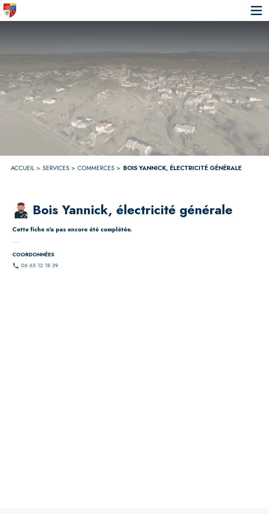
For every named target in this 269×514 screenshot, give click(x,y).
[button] (21, 210)
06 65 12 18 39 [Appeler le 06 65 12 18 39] (39, 265)
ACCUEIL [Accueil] (22, 168)
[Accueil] (10, 11)
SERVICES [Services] (55, 168)
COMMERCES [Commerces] (96, 168)
